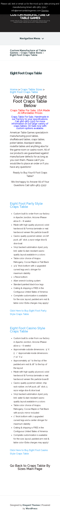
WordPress (31, 508)
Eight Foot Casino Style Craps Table (27, 329)
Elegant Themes (31, 505)
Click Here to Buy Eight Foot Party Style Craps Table (28, 312)
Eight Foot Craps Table (24, 92)
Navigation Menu (30, 38)
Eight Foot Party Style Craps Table (26, 205)
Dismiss (45, 10)
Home (14, 89)
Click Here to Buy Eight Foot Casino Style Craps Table (29, 452)
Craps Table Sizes (31, 89)
